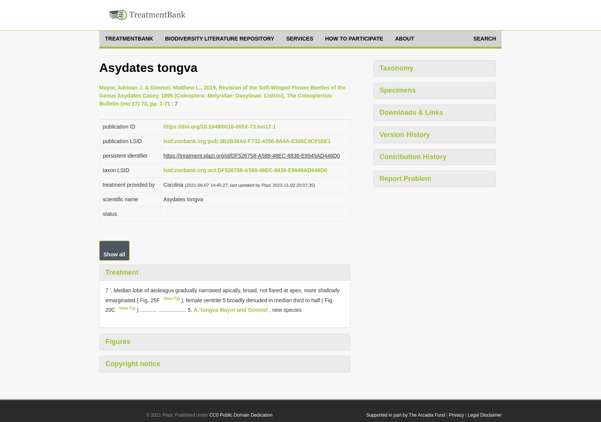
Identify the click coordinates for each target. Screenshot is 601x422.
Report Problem (405, 178)
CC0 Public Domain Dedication (241, 415)
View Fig (171, 298)
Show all (114, 254)
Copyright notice (132, 364)
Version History (404, 134)
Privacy (456, 415)
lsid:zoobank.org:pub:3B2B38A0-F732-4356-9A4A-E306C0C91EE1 (246, 141)
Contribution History (413, 157)
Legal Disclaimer (485, 415)
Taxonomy (396, 68)
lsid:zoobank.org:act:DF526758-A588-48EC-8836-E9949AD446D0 (245, 170)
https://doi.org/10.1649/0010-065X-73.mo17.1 (219, 127)
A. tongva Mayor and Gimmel (231, 310)
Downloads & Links (411, 112)
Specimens (397, 90)
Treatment (121, 272)
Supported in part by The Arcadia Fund (405, 415)
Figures (117, 341)
